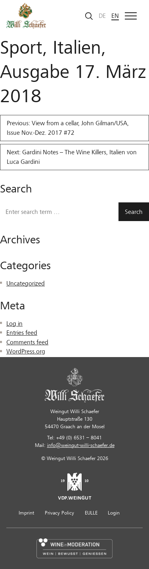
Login (114, 513)
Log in (14, 323)
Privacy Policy (59, 513)
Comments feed (27, 342)
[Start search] (89, 15)
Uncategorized (25, 283)
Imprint (26, 513)
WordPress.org (25, 351)
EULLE (91, 513)
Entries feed (21, 332)
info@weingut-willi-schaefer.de (81, 445)
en (115, 15)
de (102, 15)
